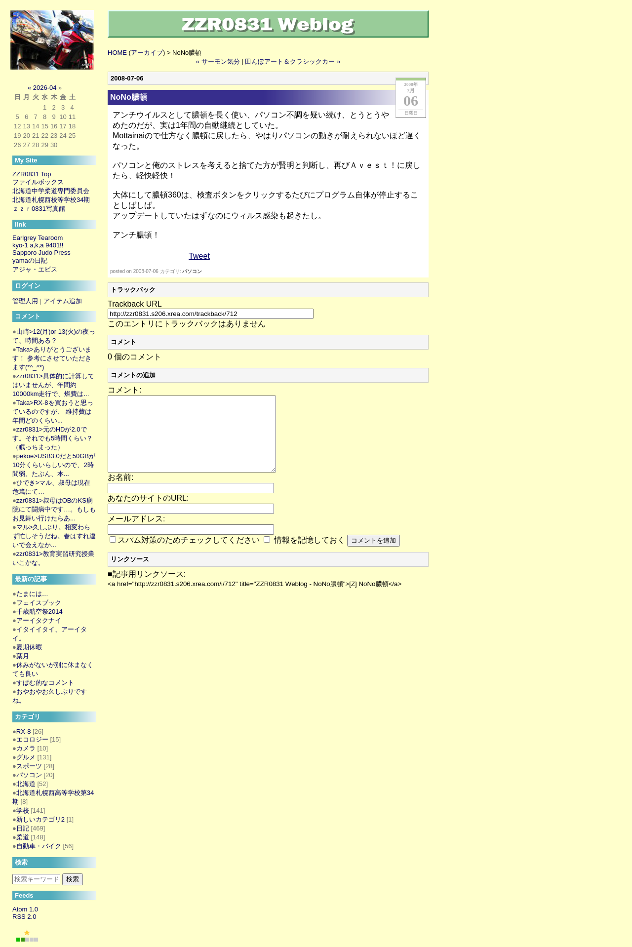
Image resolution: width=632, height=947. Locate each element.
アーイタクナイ (38, 620)
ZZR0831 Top (31, 174)
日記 (22, 828)
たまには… (32, 593)
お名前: (120, 492)
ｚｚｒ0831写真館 (38, 208)
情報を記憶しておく (309, 555)
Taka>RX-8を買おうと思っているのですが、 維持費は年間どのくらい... (52, 411)
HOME (117, 52)
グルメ (26, 757)
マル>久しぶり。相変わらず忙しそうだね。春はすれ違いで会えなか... (54, 536)
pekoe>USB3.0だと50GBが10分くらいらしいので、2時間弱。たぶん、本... (53, 464)
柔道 (22, 837)
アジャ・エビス (34, 269)
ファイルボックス (38, 182)
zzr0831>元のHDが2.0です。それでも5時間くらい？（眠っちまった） (52, 438)
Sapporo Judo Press (41, 252)
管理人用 (25, 301)
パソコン (192, 271)
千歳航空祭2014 (39, 611)
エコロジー (32, 739)
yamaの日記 (29, 260)
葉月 (22, 656)
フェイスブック (38, 602)
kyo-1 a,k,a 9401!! (37, 245)
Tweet (199, 256)
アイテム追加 (62, 301)
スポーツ (29, 766)
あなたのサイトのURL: (148, 513)
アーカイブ (147, 52)
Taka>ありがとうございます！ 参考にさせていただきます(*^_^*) (51, 358)
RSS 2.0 (24, 916)
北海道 (26, 784)
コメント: (124, 390)
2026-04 (45, 87)
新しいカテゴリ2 (40, 819)
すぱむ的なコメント (45, 682)
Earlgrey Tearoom (37, 237)
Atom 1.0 (25, 909)
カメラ (26, 748)
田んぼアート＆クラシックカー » (292, 61)
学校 (22, 810)
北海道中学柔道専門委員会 (50, 191)
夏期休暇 (29, 647)
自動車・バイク (38, 846)
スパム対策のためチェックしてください (189, 555)
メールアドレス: (136, 533)
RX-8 (23, 731)
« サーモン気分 (218, 61)
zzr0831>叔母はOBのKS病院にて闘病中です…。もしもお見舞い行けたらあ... (54, 509)
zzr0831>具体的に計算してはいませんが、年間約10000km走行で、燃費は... (53, 384)
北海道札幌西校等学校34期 (51, 199)
